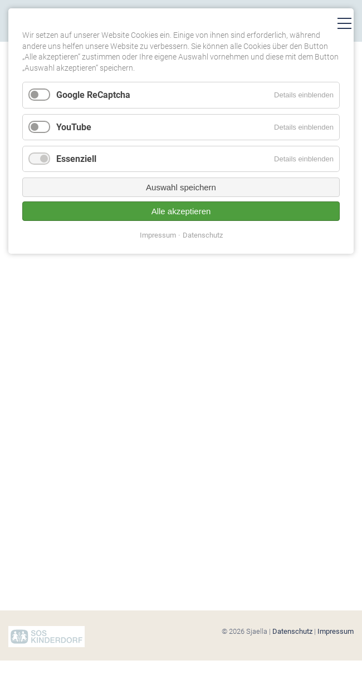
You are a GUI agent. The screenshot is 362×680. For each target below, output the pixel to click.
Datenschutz (292, 631)
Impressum (335, 631)
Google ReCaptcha (93, 95)
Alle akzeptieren (181, 211)
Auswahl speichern (181, 187)
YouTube (73, 127)
